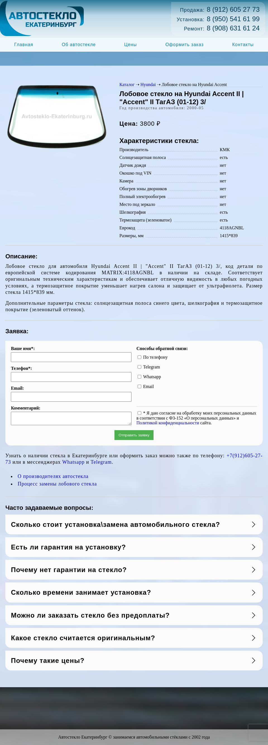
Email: (17, 388)
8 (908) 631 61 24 (233, 28)
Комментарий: (25, 408)
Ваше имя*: (23, 348)
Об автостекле (79, 44)
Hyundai (148, 84)
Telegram (101, 463)
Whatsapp (73, 463)
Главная (23, 44)
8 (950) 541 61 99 (233, 19)
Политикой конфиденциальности (168, 422)
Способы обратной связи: (162, 348)
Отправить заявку (134, 437)
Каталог (127, 84)
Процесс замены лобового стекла (57, 485)
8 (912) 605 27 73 (233, 9)
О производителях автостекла (53, 478)
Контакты (243, 44)
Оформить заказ (184, 44)
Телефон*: (21, 368)
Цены (130, 44)
